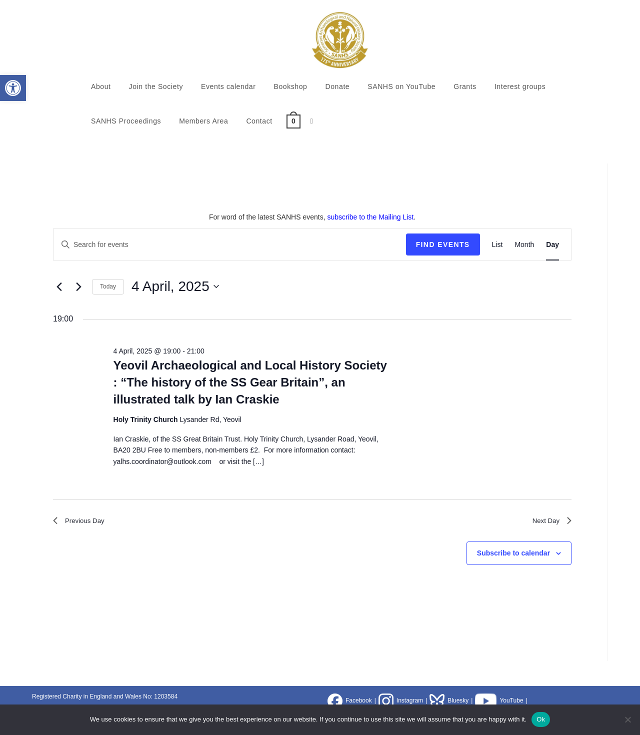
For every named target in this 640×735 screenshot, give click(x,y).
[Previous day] (59, 286)
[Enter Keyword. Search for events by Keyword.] (230, 244)
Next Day (549, 522)
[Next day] (78, 286)
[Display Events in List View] (497, 244)
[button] (13, 88)
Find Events (443, 244)
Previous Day (82, 522)
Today (108, 286)
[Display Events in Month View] (524, 244)
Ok (540, 719)
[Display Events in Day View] (552, 244)
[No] (627, 719)
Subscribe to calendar (513, 556)
